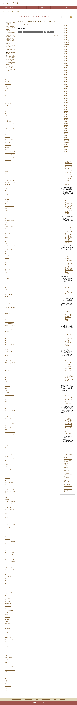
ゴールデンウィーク (9, 226)
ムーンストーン (8, 686)
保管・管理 (7, 231)
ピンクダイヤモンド (9, 82)
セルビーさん (7, 215)
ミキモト (7, 317)
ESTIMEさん (7, 628)
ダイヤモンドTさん (9, 329)
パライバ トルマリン (9, 103)
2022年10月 (66, 86)
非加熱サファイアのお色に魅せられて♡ (10, 32)
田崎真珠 (7, 615)
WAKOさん (7, 617)
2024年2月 (66, 58)
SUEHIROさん (8, 619)
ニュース (7, 258)
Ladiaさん (7, 646)
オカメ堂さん (7, 462)
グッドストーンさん (9, 520)
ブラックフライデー (9, 596)
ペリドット (7, 673)
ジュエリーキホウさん (9, 180)
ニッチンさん (7, 471)
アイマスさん (7, 204)
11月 (6, 388)
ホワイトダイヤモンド (9, 454)
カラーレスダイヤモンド (10, 639)
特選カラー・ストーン (9, 128)
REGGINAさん (8, 557)
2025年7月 (66, 28)
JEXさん (6, 107)
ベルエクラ (7, 436)
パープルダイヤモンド (9, 143)
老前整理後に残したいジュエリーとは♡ (10, 49)
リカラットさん (8, 353)
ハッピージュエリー (9, 190)
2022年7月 (66, 92)
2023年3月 (66, 78)
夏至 (6, 662)
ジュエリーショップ (8, 7)
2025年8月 (66, 27)
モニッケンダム (8, 439)
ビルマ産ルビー (8, 320)
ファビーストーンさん (9, 630)
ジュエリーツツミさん (9, 489)
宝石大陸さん (7, 456)
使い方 (6, 86)
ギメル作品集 (7, 296)
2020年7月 (66, 128)
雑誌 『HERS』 (8, 497)
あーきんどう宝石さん (9, 366)
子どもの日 (7, 644)
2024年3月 (66, 56)
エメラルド (7, 311)
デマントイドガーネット (10, 402)
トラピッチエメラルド (9, 395)
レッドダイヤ (7, 162)
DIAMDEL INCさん (9, 604)
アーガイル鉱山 (8, 145)
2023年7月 (66, 70)
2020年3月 (66, 134)
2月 (5, 404)
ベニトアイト (7, 167)
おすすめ (7, 99)
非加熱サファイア (8, 115)
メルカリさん (7, 118)
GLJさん (6, 425)
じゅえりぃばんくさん (9, 434)
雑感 (57, 7)
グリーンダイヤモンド (9, 192)
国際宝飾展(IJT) (8, 313)
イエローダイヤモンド (9, 175)
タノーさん (7, 301)
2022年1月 (66, 97)
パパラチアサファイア (9, 399)
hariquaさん (7, 626)
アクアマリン (7, 406)
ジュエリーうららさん (9, 448)
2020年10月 (66, 123)
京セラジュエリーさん (9, 559)
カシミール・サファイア (10, 126)
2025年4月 (66, 34)
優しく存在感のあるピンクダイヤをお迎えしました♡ (68, 486)
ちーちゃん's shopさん (9, 206)
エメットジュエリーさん (10, 441)
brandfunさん (7, 621)
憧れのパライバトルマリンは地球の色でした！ (69, 315)
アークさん (7, 676)
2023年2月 (66, 79)
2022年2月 (66, 95)
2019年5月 (66, 151)
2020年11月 (66, 121)
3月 (5, 338)
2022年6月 (66, 93)
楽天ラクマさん (8, 581)
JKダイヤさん (8, 360)
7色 (5, 253)
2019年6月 (66, 149)
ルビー (6, 197)
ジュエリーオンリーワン (10, 552)
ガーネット (7, 450)
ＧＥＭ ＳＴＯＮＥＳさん (10, 576)
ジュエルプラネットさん (10, 182)
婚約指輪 (7, 169)
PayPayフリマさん (9, 565)
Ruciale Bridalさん (9, 635)
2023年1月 (66, 81)
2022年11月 (66, 85)
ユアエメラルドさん (9, 372)
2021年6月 (66, 109)
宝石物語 (7, 416)
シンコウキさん (8, 358)
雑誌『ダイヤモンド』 (9, 235)
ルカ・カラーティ (8, 534)
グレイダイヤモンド (9, 690)
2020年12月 (66, 120)
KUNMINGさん (8, 601)
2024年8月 (66, 48)
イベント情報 (7, 421)
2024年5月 (66, 53)
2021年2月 (66, 116)
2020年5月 (66, 130)
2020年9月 (66, 125)
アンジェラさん (8, 305)
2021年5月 (66, 111)
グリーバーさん (8, 515)
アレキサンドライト (9, 285)
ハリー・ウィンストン (9, 158)
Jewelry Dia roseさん (9, 554)
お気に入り (7, 79)
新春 (6, 224)
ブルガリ (7, 517)
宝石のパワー (7, 105)
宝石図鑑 (7, 445)
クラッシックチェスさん (10, 546)
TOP (8, 12)
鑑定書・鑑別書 (8, 160)
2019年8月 (66, 146)
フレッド (7, 530)
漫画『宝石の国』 (8, 208)
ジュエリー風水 (8, 113)
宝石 (6, 548)
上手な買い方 (7, 130)
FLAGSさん (7, 303)
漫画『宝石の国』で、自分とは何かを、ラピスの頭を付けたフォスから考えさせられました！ (69, 264)
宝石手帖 (7, 414)
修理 (6, 381)
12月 (6, 467)
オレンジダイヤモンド (9, 664)
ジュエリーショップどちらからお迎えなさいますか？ (10, 45)
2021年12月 (66, 99)
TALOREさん (7, 210)
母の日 (6, 655)
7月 (5, 408)
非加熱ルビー (7, 171)
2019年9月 (66, 144)
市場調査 (7, 93)
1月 (5, 265)
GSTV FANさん (8, 469)
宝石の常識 (7, 430)
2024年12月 (66, 41)
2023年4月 (66, 76)
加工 (32, 7)
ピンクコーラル (8, 684)
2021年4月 (66, 113)
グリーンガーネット (9, 397)
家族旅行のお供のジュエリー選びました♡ (68, 470)
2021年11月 (66, 100)
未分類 (6, 349)
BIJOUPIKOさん (8, 624)
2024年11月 (66, 42)
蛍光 (6, 228)
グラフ (6, 522)
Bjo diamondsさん (8, 485)
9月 (5, 287)
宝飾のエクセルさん (9, 375)
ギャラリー (7, 178)
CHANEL (7, 356)
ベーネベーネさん (8, 331)
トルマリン (7, 386)
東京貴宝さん (7, 537)
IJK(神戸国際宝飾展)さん (10, 482)
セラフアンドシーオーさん (28, 32)
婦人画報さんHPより (9, 351)
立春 (6, 377)
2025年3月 (66, 35)
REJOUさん (7, 370)
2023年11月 (66, 63)
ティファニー (7, 281)
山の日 (6, 583)
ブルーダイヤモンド (9, 88)
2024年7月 (66, 49)
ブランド (7, 267)
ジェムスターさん (8, 249)
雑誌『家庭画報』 (8, 418)
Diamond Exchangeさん (10, 423)
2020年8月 (66, 127)
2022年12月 (66, 83)
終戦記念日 (7, 464)
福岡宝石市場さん (8, 237)
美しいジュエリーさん (9, 213)
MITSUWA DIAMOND (9, 610)
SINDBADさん (8, 184)
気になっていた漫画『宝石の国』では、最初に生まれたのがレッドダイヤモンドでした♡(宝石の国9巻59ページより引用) (69, 370)
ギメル (6, 135)
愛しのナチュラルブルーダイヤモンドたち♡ (10, 24)
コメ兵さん (7, 298)
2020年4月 (66, 132)
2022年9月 (66, 88)
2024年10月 (66, 44)
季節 (6, 243)
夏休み (6, 333)
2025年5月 (66, 32)
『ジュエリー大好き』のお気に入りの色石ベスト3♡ (68, 490)
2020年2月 (66, 135)
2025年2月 (66, 37)
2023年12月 (66, 62)
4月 (5, 480)
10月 (6, 289)
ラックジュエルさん (9, 543)
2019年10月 (66, 142)
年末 (6, 262)
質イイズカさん (8, 606)
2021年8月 (66, 106)
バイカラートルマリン (9, 345)
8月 (5, 678)
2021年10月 (66, 102)
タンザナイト (7, 195)
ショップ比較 (7, 256)
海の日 (6, 578)
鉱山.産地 (7, 147)
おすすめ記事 (7, 233)
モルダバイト (7, 393)
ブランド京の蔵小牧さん (10, 541)
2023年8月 (66, 69)
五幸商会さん (7, 693)
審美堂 (6, 612)
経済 (6, 443)
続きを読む (56, 35)
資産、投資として (44, 7)
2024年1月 (66, 60)
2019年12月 (66, 139)
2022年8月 (66, 90)
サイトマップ (68, 7)
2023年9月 (66, 67)
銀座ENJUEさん (8, 294)
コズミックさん (8, 273)
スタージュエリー (8, 550)
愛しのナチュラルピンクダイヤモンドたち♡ (10, 28)
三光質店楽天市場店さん (10, 390)
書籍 (6, 173)
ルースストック (20, 7)
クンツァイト (7, 384)
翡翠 (6, 251)
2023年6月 (66, 72)
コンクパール (7, 478)
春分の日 (7, 452)
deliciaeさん (7, 278)
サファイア (7, 292)
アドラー (7, 532)
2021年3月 (66, 114)
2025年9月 (66, 25)
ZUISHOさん (7, 633)
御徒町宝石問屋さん (9, 608)
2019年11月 (66, 141)
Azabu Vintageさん (9, 657)
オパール (7, 336)
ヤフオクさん (7, 260)
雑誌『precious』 (8, 495)
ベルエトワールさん (9, 473)
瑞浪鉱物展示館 (8, 427)
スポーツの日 (7, 688)
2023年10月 (66, 65)
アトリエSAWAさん (9, 528)
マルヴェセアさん (8, 283)
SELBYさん (7, 199)
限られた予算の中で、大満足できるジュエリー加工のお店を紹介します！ (69, 206)
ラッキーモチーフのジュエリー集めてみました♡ (68, 460)
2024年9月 (66, 46)
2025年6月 (66, 30)
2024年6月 (66, 51)
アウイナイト (7, 137)
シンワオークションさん (10, 432)
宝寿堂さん (7, 368)
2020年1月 (66, 137)
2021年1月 (66, 118)
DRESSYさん (8, 637)
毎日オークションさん (9, 164)
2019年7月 (66, 148)
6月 (5, 342)
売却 (6, 513)
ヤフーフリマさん (8, 347)
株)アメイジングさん (9, 507)
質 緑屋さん (7, 539)
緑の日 (6, 641)
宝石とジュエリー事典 (9, 505)
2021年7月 (66, 107)
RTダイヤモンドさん (9, 201)
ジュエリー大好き (11, 3)
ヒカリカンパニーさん (9, 476)
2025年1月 (66, 39)
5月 (5, 340)
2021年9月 (66, 104)
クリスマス (7, 132)
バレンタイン (7, 379)
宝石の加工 (7, 487)
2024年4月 (66, 55)
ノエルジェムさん (8, 567)
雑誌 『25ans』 (8, 499)
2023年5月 (66, 74)
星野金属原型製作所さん (10, 123)
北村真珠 (7, 660)
